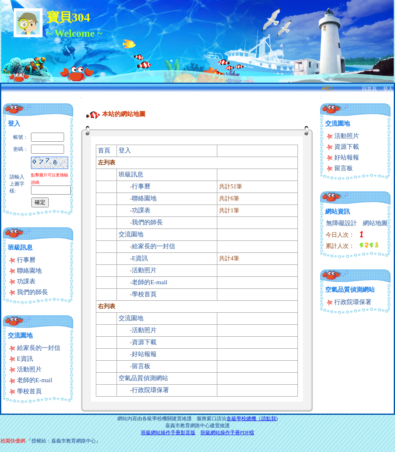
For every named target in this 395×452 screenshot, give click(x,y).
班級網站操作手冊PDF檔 (227, 432)
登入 (388, 89)
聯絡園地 (25, 270)
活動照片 (25, 369)
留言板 (141, 366)
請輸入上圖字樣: (17, 184)
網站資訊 (337, 211)
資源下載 (144, 342)
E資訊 (21, 358)
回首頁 (369, 89)
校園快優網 (12, 441)
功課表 (22, 281)
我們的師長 (28, 292)
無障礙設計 (341, 223)
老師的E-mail (30, 380)
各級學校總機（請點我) (252, 418)
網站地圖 (375, 223)
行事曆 (22, 260)
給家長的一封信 (34, 348)
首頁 (104, 150)
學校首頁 (25, 391)
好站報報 (144, 354)
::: (3, 98)
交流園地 (20, 335)
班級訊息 (20, 247)
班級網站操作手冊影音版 (168, 432)
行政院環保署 (150, 390)
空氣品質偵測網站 (143, 378)
